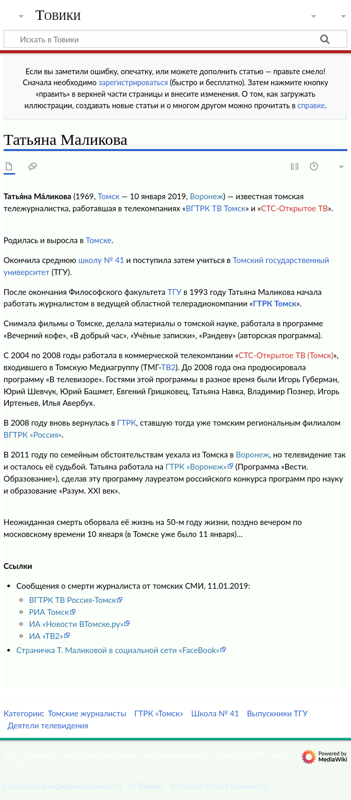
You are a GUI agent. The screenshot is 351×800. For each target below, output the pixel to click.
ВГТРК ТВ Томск (215, 208)
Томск (109, 196)
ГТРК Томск (274, 303)
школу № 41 (101, 260)
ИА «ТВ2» (46, 636)
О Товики (146, 786)
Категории (23, 713)
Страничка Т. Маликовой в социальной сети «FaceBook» (117, 650)
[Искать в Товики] (175, 38)
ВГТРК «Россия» (33, 434)
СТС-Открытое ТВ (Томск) (285, 355)
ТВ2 (168, 367)
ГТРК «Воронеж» (196, 466)
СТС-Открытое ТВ (294, 208)
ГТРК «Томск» (158, 713)
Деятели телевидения (47, 725)
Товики (58, 15)
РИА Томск (48, 611)
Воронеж (206, 196)
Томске (98, 240)
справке (311, 105)
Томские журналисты (87, 713)
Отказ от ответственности (219, 786)
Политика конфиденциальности (62, 786)
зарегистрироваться (133, 82)
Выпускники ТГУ (277, 713)
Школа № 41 (215, 713)
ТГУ (175, 291)
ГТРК (126, 422)
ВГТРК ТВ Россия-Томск (72, 599)
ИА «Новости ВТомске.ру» (76, 623)
